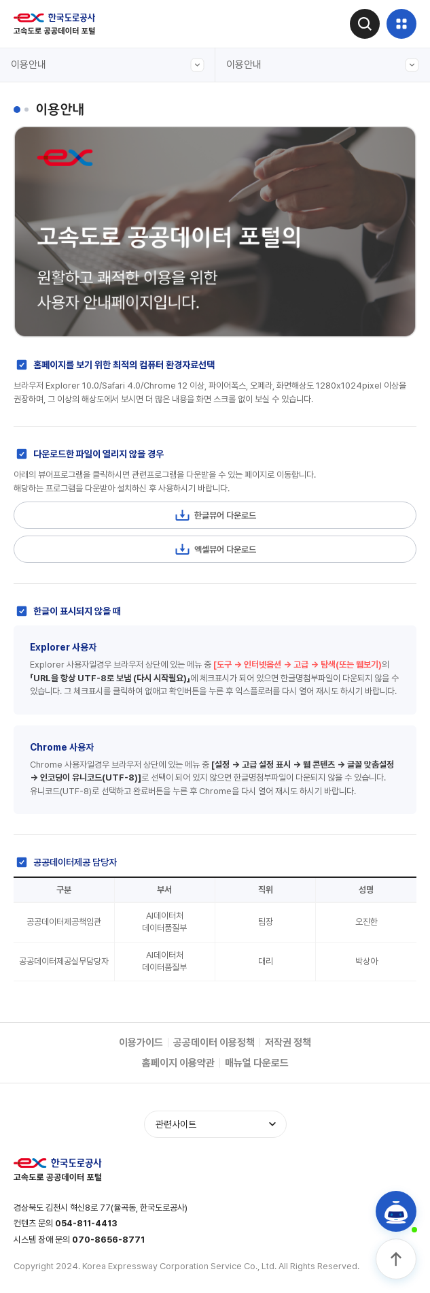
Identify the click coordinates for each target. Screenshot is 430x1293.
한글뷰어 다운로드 (215, 515)
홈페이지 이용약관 (178, 1063)
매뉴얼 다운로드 (257, 1063)
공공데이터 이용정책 (214, 1042)
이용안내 (107, 65)
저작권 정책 (288, 1042)
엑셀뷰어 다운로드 (215, 549)
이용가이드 (141, 1042)
